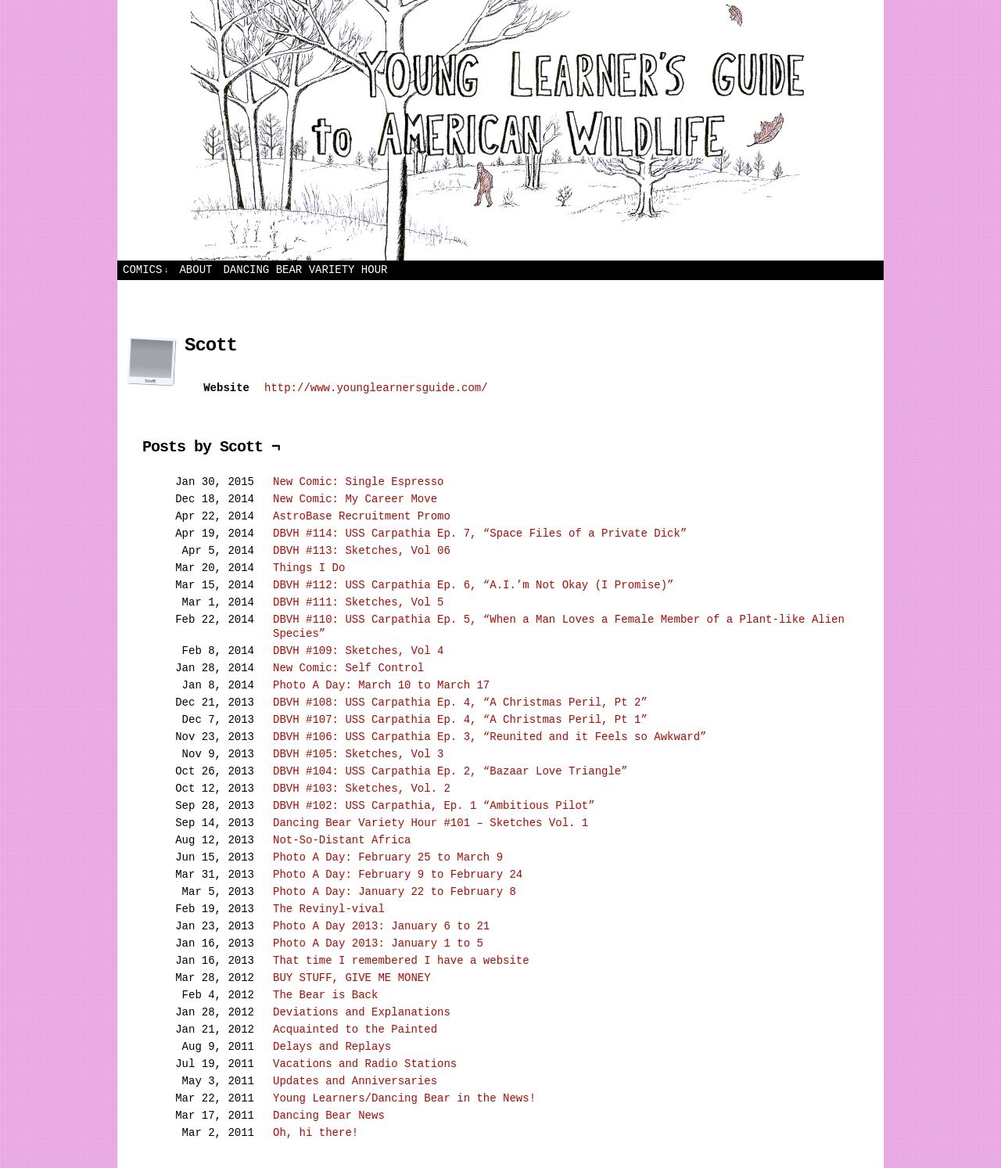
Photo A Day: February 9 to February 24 (397, 874)
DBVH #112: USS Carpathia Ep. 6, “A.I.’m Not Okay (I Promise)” (473, 585)
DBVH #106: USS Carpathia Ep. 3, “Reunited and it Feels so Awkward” (490, 737)
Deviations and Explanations (361, 1012)
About (195, 270)
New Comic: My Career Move (355, 499)
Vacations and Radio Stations (365, 1064)
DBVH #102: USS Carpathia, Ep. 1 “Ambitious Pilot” (434, 806)
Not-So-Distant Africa (342, 840)
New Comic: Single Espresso (358, 482)
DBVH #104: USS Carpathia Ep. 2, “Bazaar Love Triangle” (450, 771)
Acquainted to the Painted (355, 1029)
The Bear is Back (325, 995)
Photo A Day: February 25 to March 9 (388, 857)
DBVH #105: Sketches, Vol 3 (358, 754)
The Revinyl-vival (329, 909)
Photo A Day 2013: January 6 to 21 (381, 926)
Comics (146, 270)
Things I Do (309, 568)
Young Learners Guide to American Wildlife (500, 130)
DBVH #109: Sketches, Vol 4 (358, 651)
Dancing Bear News (329, 1115)
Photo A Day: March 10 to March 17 (381, 685)
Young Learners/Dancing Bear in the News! (404, 1098)
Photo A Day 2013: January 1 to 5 (378, 943)
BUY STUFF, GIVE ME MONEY (352, 978)
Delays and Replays (332, 1046)
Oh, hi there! (315, 1133)
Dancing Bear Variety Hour (305, 270)
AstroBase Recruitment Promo (361, 516)
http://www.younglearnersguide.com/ (376, 388)
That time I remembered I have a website (401, 960)
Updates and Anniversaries (355, 1081)
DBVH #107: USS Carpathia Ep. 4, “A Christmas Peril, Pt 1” (460, 719)
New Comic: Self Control (348, 668)
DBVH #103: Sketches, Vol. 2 (361, 788)
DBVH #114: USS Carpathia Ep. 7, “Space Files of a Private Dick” (480, 533)
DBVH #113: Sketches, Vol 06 (361, 550)
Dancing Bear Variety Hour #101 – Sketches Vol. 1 (430, 823)
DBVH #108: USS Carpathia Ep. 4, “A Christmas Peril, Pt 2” (460, 702)
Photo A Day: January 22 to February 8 (394, 892)
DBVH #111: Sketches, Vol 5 (358, 602)
